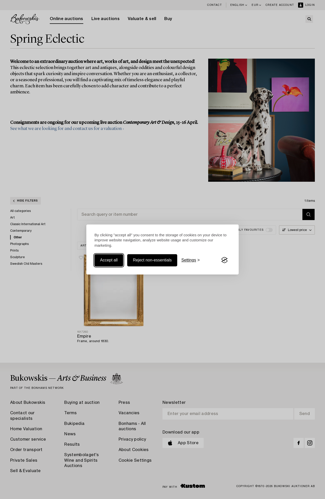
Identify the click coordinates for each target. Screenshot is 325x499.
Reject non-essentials (152, 260)
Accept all (109, 260)
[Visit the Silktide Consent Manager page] (224, 260)
